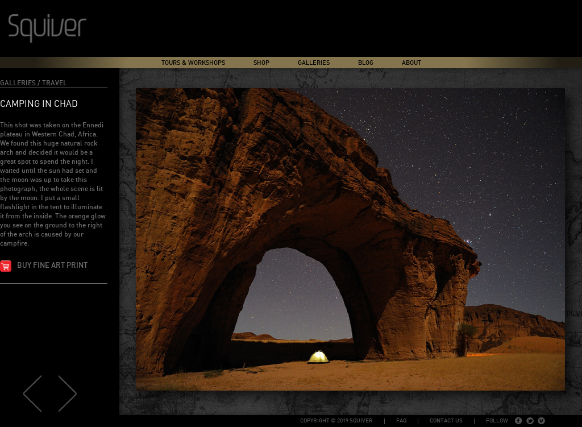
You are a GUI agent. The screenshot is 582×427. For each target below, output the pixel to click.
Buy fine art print (52, 266)
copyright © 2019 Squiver (336, 421)
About (411, 63)
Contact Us (446, 421)
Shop (261, 63)
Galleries (314, 63)
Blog (365, 63)
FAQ (401, 421)
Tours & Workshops (193, 63)
